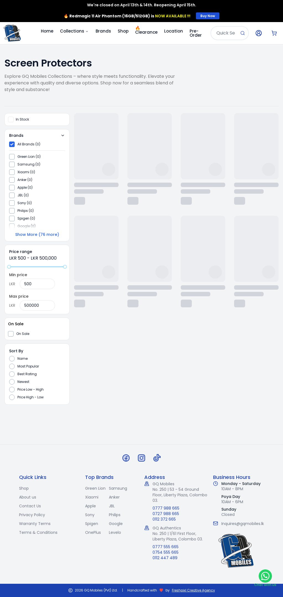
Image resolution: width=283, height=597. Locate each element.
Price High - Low (30, 397)
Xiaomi (91, 497)
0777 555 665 (166, 547)
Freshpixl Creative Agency (193, 590)
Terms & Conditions (38, 532)
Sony (90, 515)
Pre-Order (196, 33)
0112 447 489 (165, 558)
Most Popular (28, 366)
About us (27, 497)
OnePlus (93, 532)
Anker (114, 497)
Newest (23, 382)
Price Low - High (30, 389)
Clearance (146, 30)
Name (22, 358)
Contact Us (30, 506)
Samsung (118, 488)
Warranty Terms (35, 523)
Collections (74, 31)
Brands (103, 31)
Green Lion (95, 488)
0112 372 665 (164, 519)
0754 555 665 (166, 552)
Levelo (115, 532)
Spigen (91, 523)
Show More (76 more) (37, 234)
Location (173, 31)
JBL (112, 506)
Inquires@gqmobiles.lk (242, 523)
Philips (114, 515)
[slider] (9, 267)
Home (47, 31)
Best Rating (27, 374)
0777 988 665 (166, 508)
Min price (18, 275)
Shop (123, 31)
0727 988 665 (166, 513)
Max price (18, 296)
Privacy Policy (32, 515)
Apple (90, 506)
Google (116, 523)
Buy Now (207, 16)
